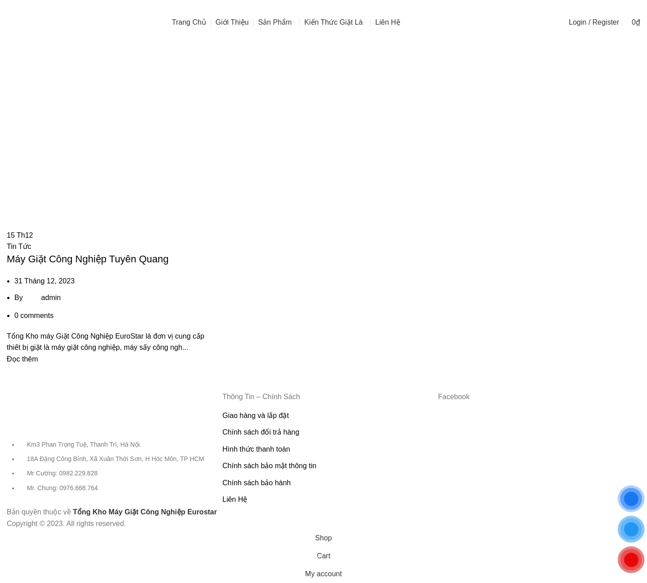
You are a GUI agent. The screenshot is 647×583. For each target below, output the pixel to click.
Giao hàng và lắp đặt (255, 415)
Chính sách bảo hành (256, 483)
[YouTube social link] (630, 6)
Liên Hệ (234, 499)
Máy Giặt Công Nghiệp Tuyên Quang (87, 259)
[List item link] (107, 470)
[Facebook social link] (622, 6)
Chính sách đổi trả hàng (260, 432)
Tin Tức (19, 246)
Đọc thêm (22, 359)
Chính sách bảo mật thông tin (269, 466)
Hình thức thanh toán (256, 449)
